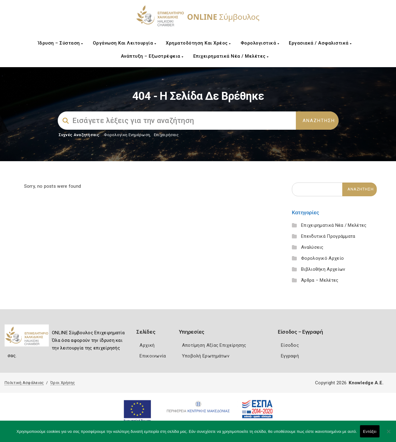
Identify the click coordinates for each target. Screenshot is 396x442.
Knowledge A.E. (366, 383)
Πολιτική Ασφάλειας (24, 382)
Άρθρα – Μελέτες (320, 280)
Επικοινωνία (153, 356)
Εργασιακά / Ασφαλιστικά (320, 43)
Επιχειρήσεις (166, 134)
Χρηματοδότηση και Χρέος (198, 43)
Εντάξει (369, 431)
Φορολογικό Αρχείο (322, 258)
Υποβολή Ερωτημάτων (205, 356)
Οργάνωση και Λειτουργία (124, 43)
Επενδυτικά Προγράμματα (328, 236)
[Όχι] (388, 434)
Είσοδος (290, 345)
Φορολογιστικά (260, 43)
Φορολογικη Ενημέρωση (127, 134)
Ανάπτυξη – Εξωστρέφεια (152, 56)
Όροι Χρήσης (62, 382)
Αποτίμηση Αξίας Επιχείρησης (214, 345)
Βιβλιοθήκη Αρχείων (323, 269)
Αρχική (147, 345)
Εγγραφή (290, 356)
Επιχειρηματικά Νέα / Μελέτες (231, 56)
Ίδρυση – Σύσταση (60, 43)
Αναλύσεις (312, 247)
